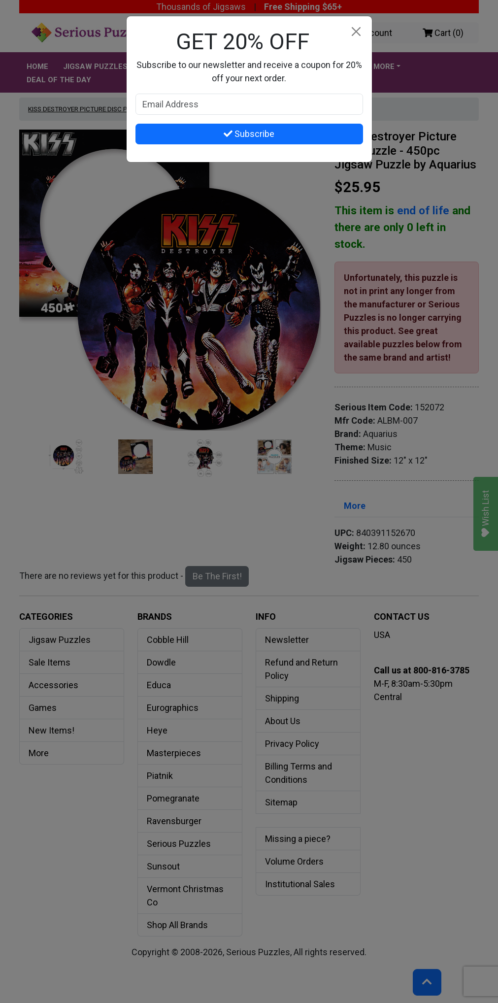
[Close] (356, 31)
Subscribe (249, 134)
